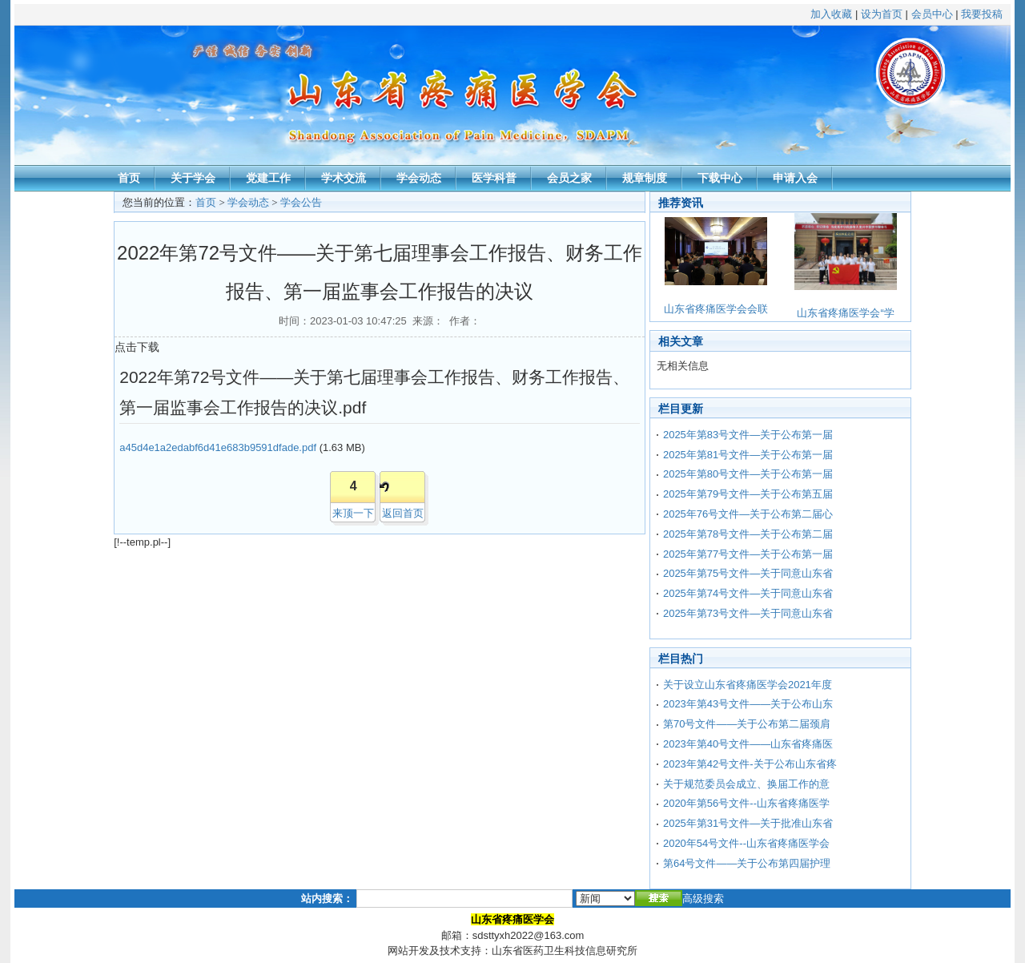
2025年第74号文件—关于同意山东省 (748, 593)
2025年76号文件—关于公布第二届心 (748, 514)
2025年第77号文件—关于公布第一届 (748, 554)
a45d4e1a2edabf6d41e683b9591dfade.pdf (217, 447)
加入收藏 (831, 14)
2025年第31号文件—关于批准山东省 (748, 823)
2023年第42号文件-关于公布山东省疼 (750, 764)
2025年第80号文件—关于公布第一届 (748, 474)
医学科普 (494, 177)
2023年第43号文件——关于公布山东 (748, 704)
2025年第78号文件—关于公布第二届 (748, 534)
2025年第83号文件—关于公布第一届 (748, 435)
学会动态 (418, 177)
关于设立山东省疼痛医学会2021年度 (747, 685)
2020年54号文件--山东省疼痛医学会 (746, 843)
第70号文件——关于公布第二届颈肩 (746, 724)
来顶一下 (353, 513)
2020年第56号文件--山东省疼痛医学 (746, 803)
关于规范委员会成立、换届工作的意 (746, 784)
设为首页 (881, 14)
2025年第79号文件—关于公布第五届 (748, 494)
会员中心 (932, 14)
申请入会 (795, 177)
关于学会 (193, 177)
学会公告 (301, 202)
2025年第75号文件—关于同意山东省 (748, 573)
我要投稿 (982, 14)
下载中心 (719, 177)
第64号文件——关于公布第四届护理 (746, 863)
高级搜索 (703, 898)
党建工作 (268, 177)
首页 (129, 177)
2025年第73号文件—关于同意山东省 (748, 613)
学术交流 (343, 177)
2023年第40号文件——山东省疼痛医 (748, 744)
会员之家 (569, 177)
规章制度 (644, 177)
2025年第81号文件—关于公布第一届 (748, 455)
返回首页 (403, 513)
